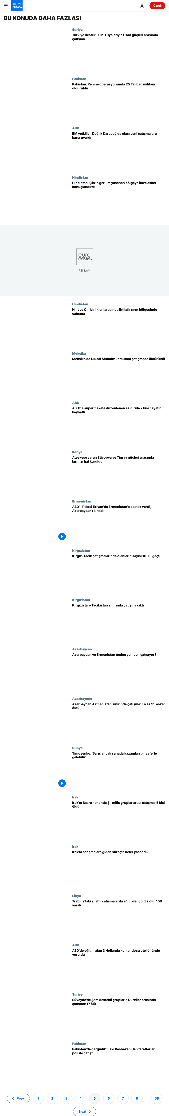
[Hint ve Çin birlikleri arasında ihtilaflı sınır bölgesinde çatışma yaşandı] (118, 327)
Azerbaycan (82, 649)
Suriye (77, 29)
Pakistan (79, 79)
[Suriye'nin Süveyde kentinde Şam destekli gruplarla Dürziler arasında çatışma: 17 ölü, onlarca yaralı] (118, 1017)
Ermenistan (81, 501)
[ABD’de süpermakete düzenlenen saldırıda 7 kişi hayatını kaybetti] (118, 425)
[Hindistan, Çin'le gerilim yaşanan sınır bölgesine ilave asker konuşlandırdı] (118, 200)
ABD (75, 128)
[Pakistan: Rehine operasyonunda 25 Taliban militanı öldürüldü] (118, 101)
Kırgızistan (81, 550)
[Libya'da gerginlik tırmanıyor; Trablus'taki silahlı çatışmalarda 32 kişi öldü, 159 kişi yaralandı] (118, 918)
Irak (75, 797)
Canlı (157, 6)
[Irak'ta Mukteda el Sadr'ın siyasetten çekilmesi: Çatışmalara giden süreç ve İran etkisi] (118, 869)
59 (157, 1098)
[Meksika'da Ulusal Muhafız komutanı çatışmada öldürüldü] (118, 376)
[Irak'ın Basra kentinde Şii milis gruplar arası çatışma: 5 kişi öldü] (118, 820)
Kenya (77, 452)
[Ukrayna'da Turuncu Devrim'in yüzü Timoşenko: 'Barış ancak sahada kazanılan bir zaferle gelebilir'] (118, 771)
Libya (76, 895)
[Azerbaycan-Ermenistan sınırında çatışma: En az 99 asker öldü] (118, 721)
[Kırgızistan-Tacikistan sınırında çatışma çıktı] (118, 622)
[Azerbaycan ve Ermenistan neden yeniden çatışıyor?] (118, 672)
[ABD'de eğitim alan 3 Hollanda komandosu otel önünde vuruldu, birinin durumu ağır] (118, 968)
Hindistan (80, 177)
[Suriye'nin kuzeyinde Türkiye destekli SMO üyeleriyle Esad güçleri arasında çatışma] (118, 52)
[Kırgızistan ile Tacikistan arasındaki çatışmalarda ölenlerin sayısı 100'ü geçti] (118, 573)
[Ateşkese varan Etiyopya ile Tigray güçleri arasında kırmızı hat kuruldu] (118, 475)
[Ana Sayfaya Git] (17, 5)
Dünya (77, 748)
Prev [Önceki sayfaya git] (20, 1098)
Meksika (79, 353)
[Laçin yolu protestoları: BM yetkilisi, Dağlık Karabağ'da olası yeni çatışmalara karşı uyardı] (118, 151)
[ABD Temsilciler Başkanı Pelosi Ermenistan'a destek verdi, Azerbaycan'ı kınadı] (118, 524)
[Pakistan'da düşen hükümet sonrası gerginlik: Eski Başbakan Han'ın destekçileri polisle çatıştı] (118, 1066)
